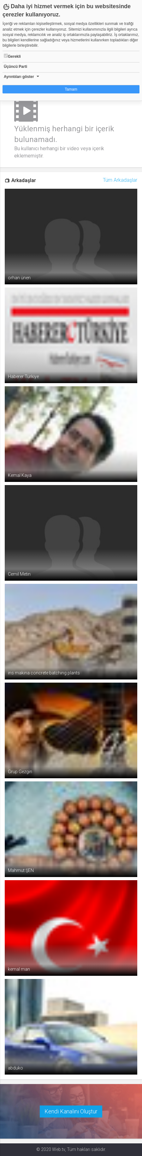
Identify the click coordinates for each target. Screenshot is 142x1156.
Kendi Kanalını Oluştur (71, 1111)
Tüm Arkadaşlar (120, 180)
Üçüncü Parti (15, 66)
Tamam (71, 89)
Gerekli (12, 56)
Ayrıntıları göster (19, 76)
